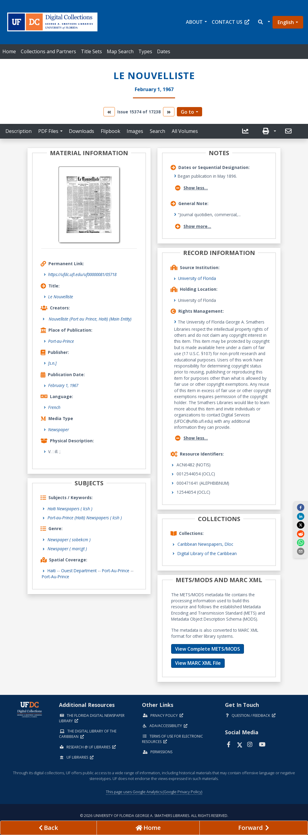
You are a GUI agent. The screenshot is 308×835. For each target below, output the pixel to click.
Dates (163, 51)
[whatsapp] (300, 542)
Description (18, 131)
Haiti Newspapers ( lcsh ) (70, 508)
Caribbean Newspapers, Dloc (205, 544)
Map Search (120, 51)
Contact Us (230, 22)
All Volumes (185, 131)
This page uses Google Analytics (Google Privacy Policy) (154, 791)
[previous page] (48, 828)
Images (135, 131)
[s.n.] (52, 363)
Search (157, 131)
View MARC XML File (198, 663)
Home (9, 51)
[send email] (300, 551)
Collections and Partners (48, 51)
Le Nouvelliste (60, 296)
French (54, 407)
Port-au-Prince (61, 341)
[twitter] (300, 525)
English (286, 22)
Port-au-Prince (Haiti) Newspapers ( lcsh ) (85, 517)
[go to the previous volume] (109, 111)
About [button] (194, 22)
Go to (187, 112)
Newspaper (58, 429)
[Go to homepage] (148, 828)
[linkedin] (300, 516)
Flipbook (110, 131)
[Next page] (253, 828)
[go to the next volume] (168, 111)
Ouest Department (79, 570)
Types (145, 51)
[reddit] (300, 533)
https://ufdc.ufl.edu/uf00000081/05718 (82, 274)
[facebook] (300, 507)
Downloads (81, 131)
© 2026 (154, 815)
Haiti (52, 570)
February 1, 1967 (63, 385)
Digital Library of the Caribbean (207, 553)
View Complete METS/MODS (207, 649)
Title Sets (91, 51)
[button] (264, 22)
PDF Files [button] (48, 131)
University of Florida (197, 278)
